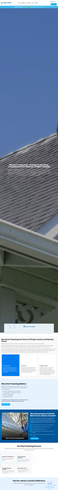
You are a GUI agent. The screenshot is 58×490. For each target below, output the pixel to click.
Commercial (28, 2)
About (32, 2)
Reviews (36, 2)
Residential (23, 2)
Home (19, 2)
